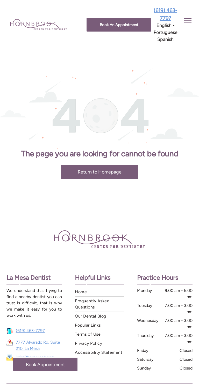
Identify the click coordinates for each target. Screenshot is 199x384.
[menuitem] (99, 292)
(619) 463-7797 (30, 330)
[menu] (187, 20)
